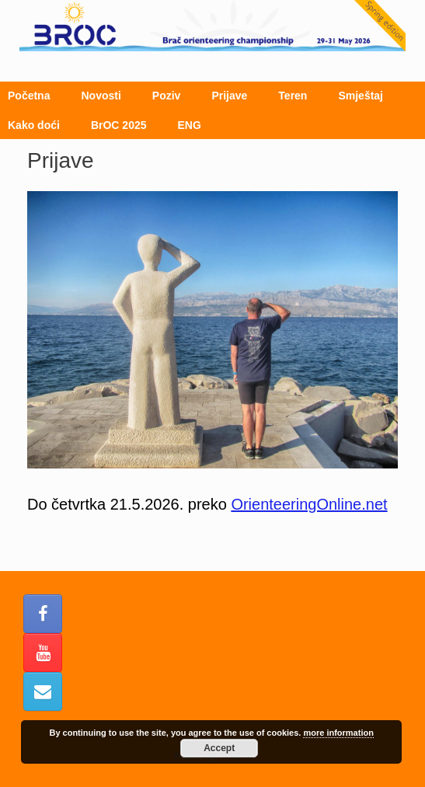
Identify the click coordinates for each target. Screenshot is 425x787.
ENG (189, 125)
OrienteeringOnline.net (309, 504)
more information (338, 732)
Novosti (100, 95)
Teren (292, 95)
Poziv (166, 95)
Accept (219, 748)
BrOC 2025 (119, 125)
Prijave (229, 95)
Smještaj (360, 95)
